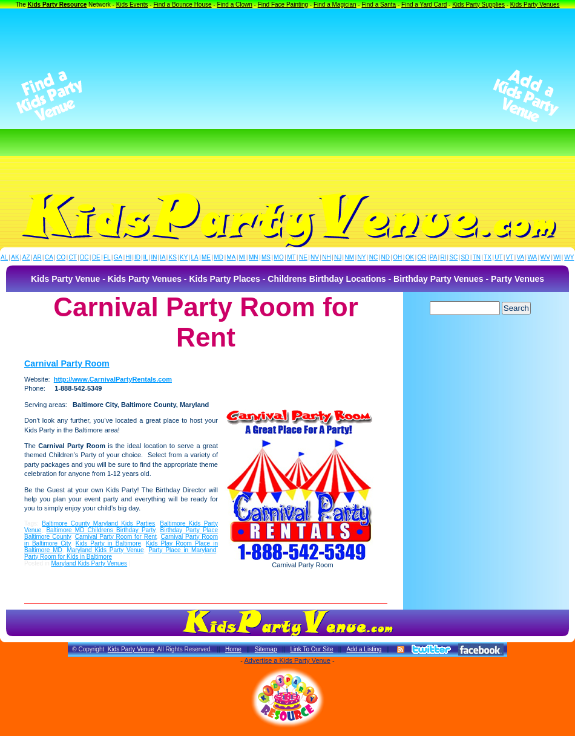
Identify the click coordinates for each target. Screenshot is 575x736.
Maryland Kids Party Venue (105, 550)
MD (219, 257)
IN (154, 257)
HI (128, 257)
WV (545, 257)
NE (303, 257)
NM (350, 257)
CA (49, 257)
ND (385, 257)
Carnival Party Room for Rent (116, 536)
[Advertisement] (287, 96)
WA (532, 257)
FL (107, 257)
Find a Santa (378, 4)
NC (373, 257)
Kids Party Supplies (478, 4)
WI (556, 257)
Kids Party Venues (535, 4)
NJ (337, 257)
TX (487, 257)
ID (137, 257)
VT (510, 257)
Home (233, 649)
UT (498, 257)
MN (253, 257)
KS (173, 257)
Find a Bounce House (182, 4)
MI (242, 257)
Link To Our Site (311, 649)
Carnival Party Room (67, 363)
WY (569, 257)
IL (145, 257)
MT (291, 257)
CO (60, 257)
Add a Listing (363, 649)
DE (96, 257)
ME (206, 257)
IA (162, 257)
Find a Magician (335, 4)
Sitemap (266, 649)
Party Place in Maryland (182, 550)
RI (443, 257)
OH (397, 257)
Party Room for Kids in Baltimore (68, 556)
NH (326, 257)
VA (521, 257)
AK (15, 257)
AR (37, 257)
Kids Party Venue (131, 649)
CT (73, 257)
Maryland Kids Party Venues (89, 563)
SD (465, 257)
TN (477, 257)
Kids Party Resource (57, 4)
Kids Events (132, 4)
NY (361, 257)
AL (4, 257)
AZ (26, 257)
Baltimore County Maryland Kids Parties (98, 523)
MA (231, 257)
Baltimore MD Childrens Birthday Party (100, 530)
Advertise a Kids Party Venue (287, 660)
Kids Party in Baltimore (108, 543)
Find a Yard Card (424, 4)
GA (118, 257)
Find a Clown (234, 4)
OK (410, 257)
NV (314, 257)
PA (434, 257)
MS (266, 257)
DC (84, 257)
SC (453, 257)
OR (422, 257)
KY (184, 257)
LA (195, 257)
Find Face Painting (283, 4)
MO (279, 257)
